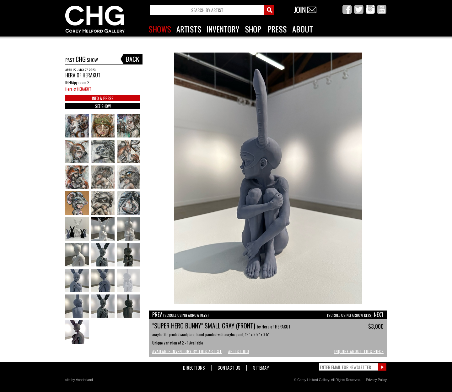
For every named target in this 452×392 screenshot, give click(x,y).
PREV (180, 314)
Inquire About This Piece (359, 351)
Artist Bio (238, 351)
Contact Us (229, 366)
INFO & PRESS (103, 98)
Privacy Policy (376, 380)
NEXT (355, 314)
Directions (194, 366)
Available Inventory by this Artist (187, 351)
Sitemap (261, 366)
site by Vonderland (79, 380)
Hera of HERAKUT (78, 89)
